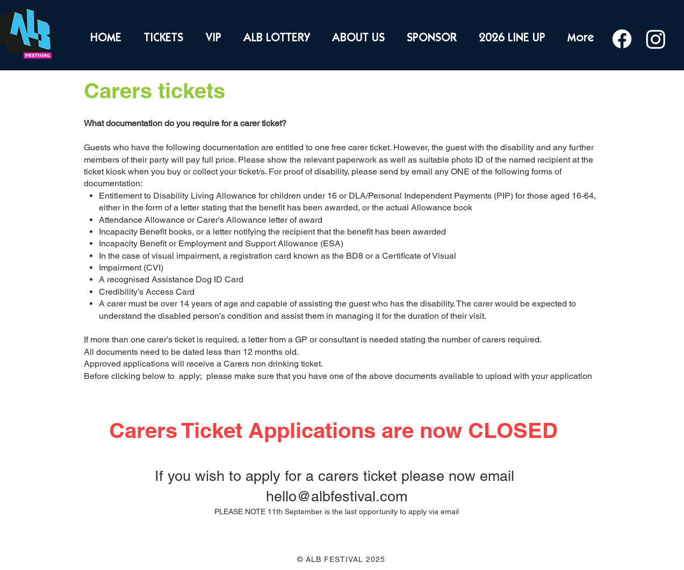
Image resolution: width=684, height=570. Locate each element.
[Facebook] (622, 39)
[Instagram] (655, 39)
